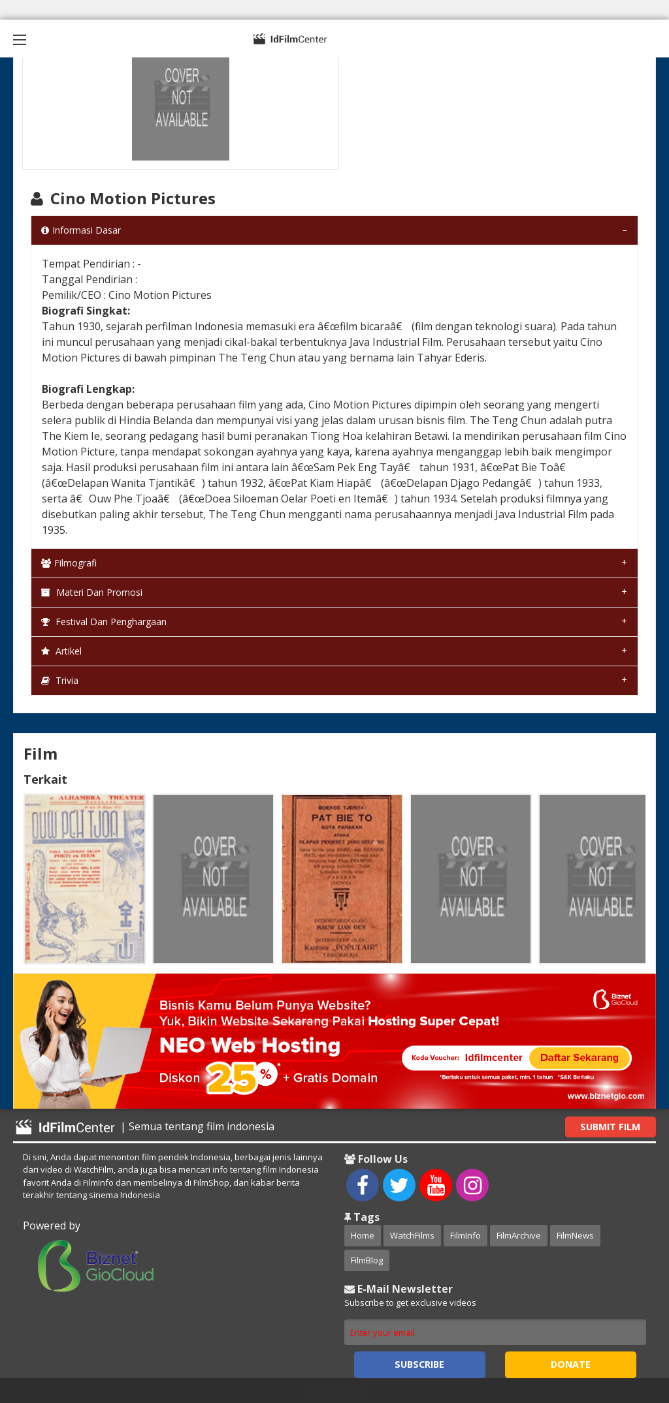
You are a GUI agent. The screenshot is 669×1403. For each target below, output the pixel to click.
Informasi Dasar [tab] (81, 230)
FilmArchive (519, 1235)
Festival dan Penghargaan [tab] (104, 621)
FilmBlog (367, 1260)
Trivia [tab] (59, 680)
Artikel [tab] (61, 651)
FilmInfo (465, 1235)
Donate (571, 1364)
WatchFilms (412, 1235)
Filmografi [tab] (69, 563)
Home (362, 1235)
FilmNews (575, 1235)
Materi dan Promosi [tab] (91, 592)
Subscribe (419, 1364)
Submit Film (610, 1126)
